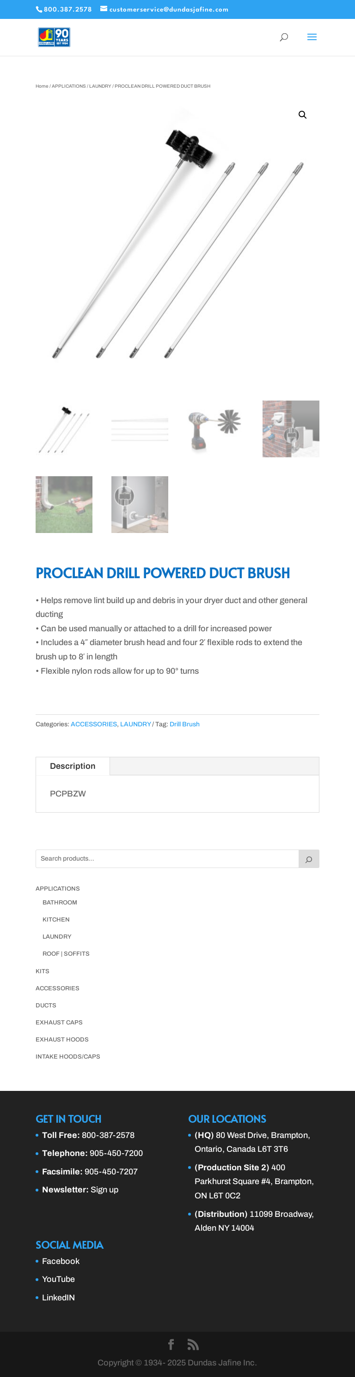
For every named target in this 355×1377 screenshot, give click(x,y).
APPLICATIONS (69, 86)
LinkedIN (58, 1297)
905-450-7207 (111, 1171)
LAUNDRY (100, 86)
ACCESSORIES (94, 724)
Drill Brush (185, 724)
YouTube (58, 1279)
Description (73, 766)
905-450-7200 (116, 1153)
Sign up (104, 1189)
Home (42, 86)
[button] (302, 115)
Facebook (61, 1261)
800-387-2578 (108, 1135)
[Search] (309, 859)
